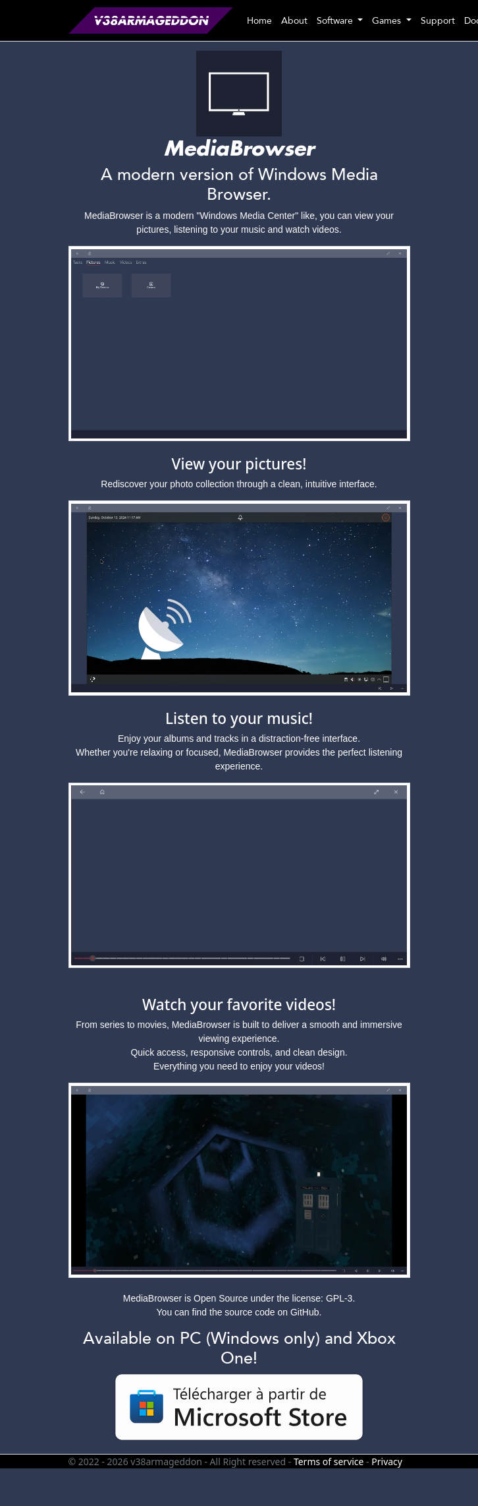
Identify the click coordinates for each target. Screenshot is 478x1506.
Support (438, 21)
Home (259, 21)
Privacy (386, 1461)
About (294, 21)
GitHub (304, 1312)
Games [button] (388, 21)
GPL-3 (339, 1298)
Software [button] (336, 21)
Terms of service (329, 1461)
